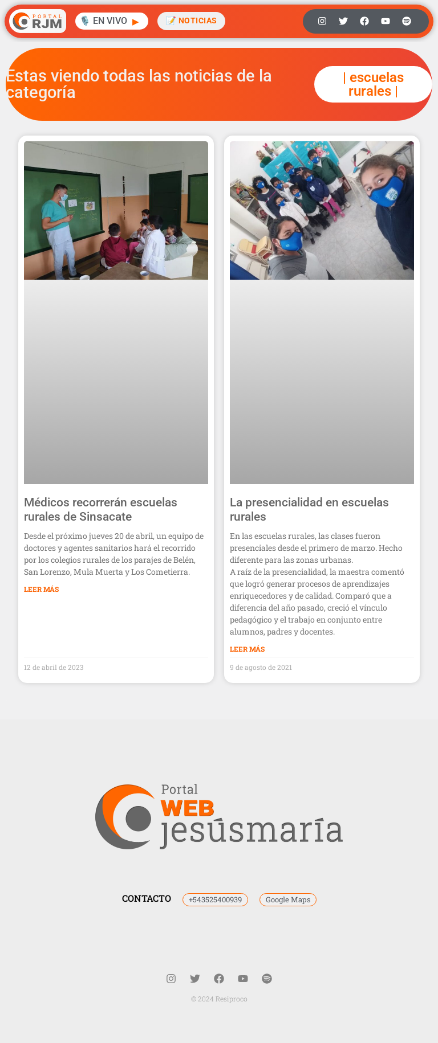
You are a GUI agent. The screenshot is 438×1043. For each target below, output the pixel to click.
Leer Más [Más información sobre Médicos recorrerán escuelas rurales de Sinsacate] (41, 589)
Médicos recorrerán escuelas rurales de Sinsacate (100, 509)
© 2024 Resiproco (219, 998)
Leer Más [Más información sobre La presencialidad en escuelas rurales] (247, 648)
